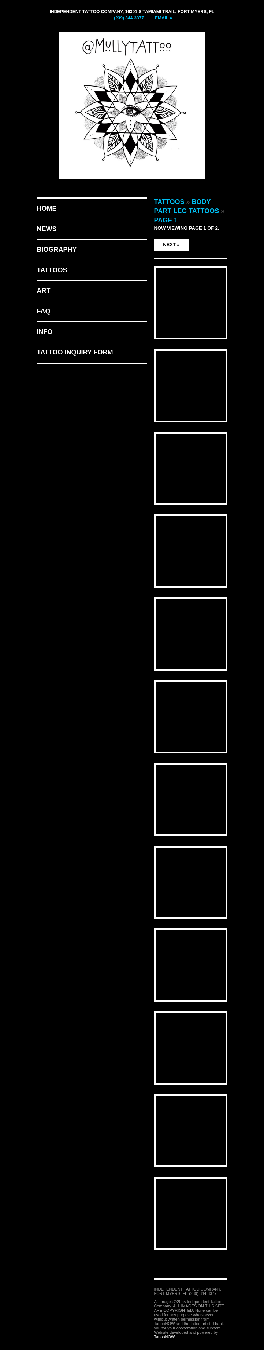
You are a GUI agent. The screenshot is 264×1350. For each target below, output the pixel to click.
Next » (171, 244)
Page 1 (166, 220)
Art (44, 290)
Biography (57, 249)
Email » (163, 18)
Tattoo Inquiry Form (75, 352)
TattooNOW (164, 1337)
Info (45, 331)
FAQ (44, 311)
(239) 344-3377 (129, 18)
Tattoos (52, 270)
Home (47, 208)
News (47, 229)
